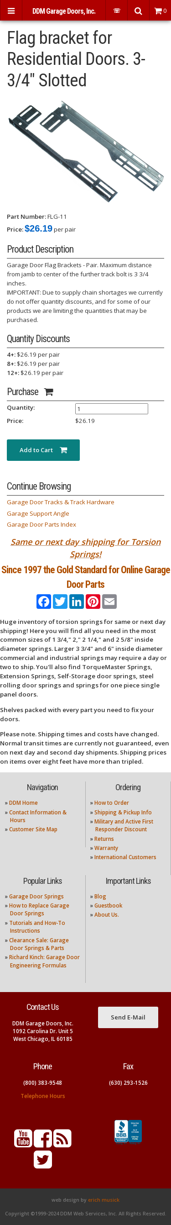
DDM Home (23, 802)
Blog (100, 896)
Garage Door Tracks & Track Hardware (60, 502)
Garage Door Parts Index (41, 524)
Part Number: (26, 216)
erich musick (103, 1200)
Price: (15, 229)
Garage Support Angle (38, 513)
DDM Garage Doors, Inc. (63, 11)
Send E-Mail (128, 1017)
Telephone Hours (43, 1096)
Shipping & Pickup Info (123, 812)
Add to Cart (43, 450)
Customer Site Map (33, 829)
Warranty (106, 848)
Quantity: (21, 407)
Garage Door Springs (36, 896)
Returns (104, 838)
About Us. (106, 914)
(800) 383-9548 (42, 1082)
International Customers (125, 857)
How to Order (111, 802)
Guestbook (108, 905)
